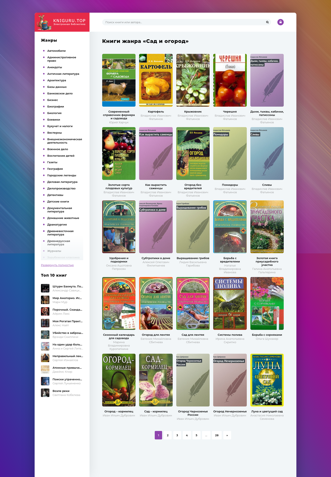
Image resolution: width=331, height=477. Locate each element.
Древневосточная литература (60, 232)
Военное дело (57, 149)
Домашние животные (63, 218)
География (55, 168)
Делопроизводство (61, 188)
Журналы (54, 251)
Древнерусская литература (58, 242)
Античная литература (63, 73)
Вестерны (54, 132)
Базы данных (57, 86)
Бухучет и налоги (60, 126)
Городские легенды (61, 175)
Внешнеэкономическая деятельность (64, 140)
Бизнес (52, 100)
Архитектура (56, 80)
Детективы (55, 195)
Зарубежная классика (63, 257)
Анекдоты (54, 67)
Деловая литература (62, 181)
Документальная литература (59, 209)
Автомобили (56, 50)
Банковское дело (60, 93)
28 (216, 435)
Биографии (55, 106)
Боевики (53, 119)
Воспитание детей (61, 155)
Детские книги (58, 201)
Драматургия (57, 224)
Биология (54, 113)
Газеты (52, 162)
